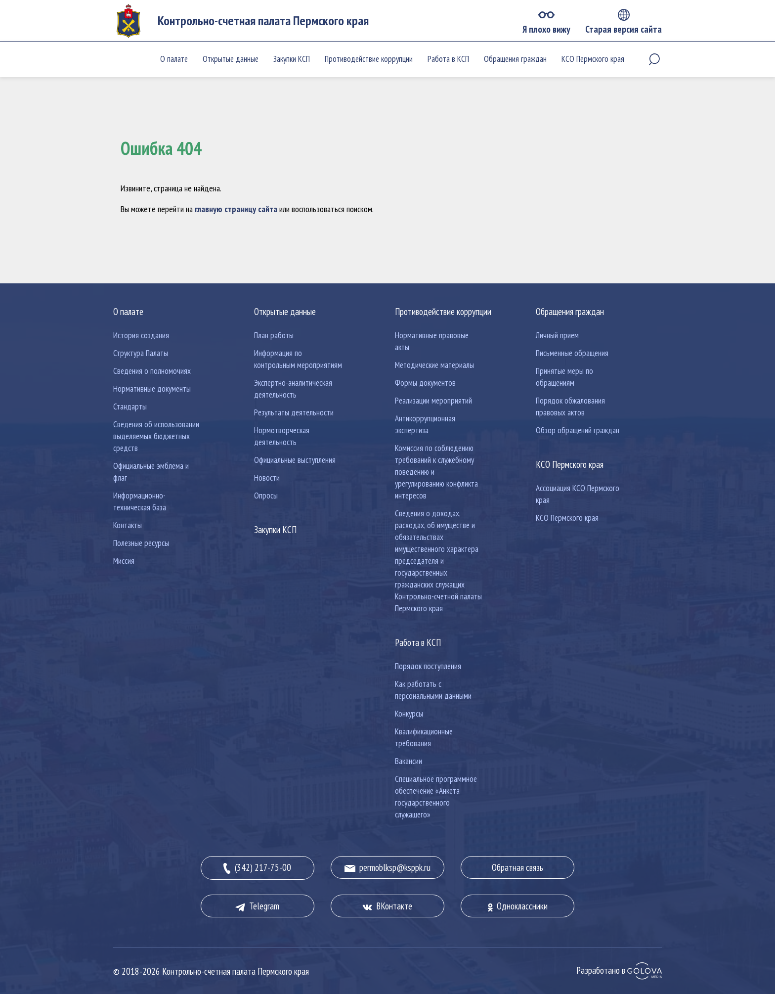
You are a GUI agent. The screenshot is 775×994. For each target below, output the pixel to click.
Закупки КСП (291, 58)
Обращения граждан (515, 58)
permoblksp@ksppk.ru (387, 867)
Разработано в (619, 970)
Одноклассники (518, 906)
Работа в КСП (448, 58)
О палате (174, 58)
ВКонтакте (387, 906)
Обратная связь (517, 867)
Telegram (257, 906)
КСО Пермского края (592, 58)
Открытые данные (230, 58)
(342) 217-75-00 (257, 867)
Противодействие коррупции (369, 58)
